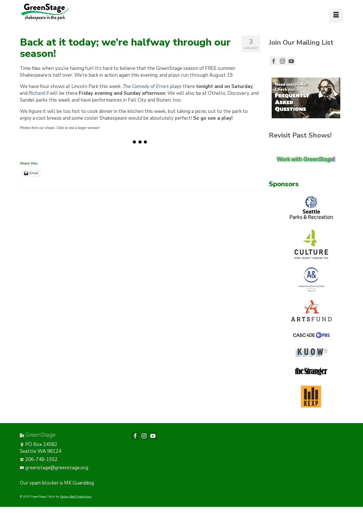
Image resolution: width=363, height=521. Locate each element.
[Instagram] (282, 61)
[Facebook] (274, 61)
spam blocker (44, 483)
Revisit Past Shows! (300, 135)
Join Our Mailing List (301, 42)
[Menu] (336, 15)
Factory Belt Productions (76, 497)
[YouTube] (291, 61)
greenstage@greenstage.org (54, 467)
